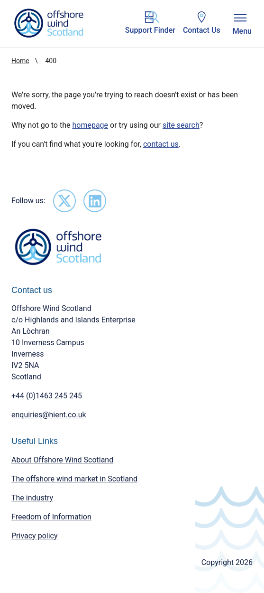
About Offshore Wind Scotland (62, 459)
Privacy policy (34, 535)
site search (181, 125)
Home (20, 61)
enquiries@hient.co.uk (48, 414)
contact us (161, 144)
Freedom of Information (51, 516)
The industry (32, 497)
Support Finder (150, 23)
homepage (90, 125)
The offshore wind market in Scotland (74, 478)
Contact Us (201, 23)
